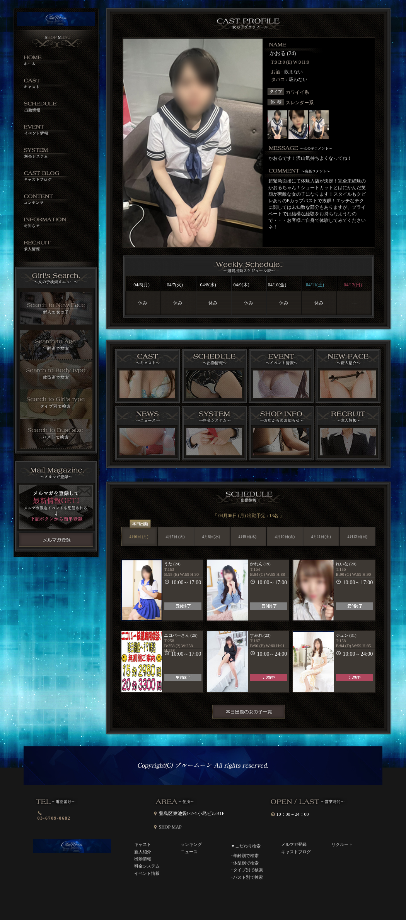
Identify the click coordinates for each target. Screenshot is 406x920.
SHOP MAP (170, 827)
